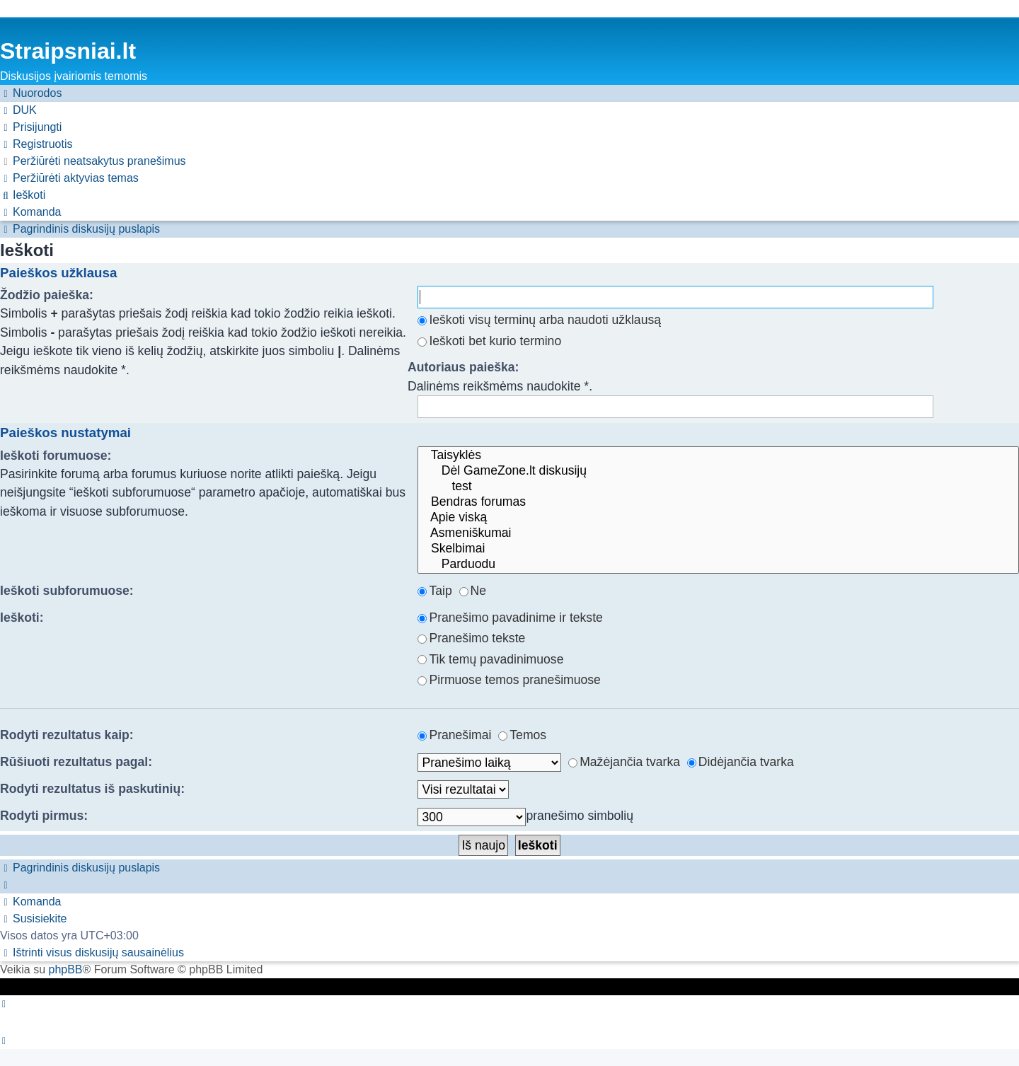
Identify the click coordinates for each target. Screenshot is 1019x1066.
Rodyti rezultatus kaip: (67, 735)
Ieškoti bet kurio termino (489, 341)
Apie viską (718, 518)
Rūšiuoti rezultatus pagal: (76, 762)
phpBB (65, 969)
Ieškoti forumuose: (55, 455)
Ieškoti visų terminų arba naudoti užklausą (539, 320)
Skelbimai (718, 549)
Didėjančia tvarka (740, 762)
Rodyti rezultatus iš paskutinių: (92, 789)
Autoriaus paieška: (463, 367)
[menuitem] (18, 110)
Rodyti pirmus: (44, 816)
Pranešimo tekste (471, 638)
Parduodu (718, 564)
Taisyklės (718, 455)
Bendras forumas (718, 502)
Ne (473, 591)
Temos (522, 735)
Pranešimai (454, 735)
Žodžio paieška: (46, 295)
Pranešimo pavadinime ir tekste (510, 617)
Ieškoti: (22, 617)
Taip (434, 591)
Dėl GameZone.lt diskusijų (718, 471)
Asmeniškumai (718, 533)
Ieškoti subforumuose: (67, 591)
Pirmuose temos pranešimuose (509, 680)
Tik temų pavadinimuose (490, 659)
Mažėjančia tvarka (624, 762)
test (718, 486)
